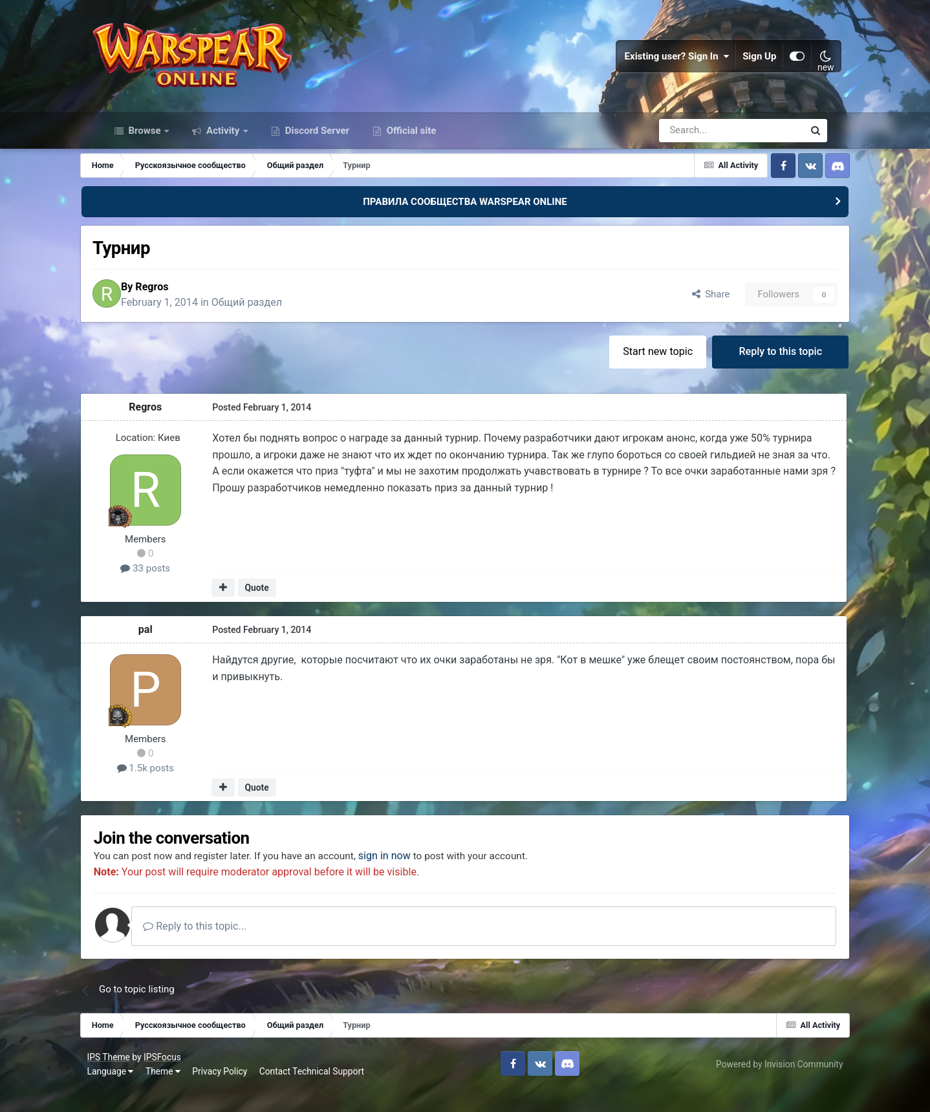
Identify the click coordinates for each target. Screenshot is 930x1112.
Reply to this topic (759, 371)
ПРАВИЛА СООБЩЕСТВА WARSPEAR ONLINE (465, 218)
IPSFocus (178, 1078)
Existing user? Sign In (662, 64)
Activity (223, 147)
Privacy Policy (235, 1092)
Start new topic (635, 371)
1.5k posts (168, 788)
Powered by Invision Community (763, 1085)
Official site (410, 147)
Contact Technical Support (327, 1092)
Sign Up (745, 64)
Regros (182, 305)
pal (168, 649)
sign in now (419, 877)
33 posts (168, 588)
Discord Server (316, 147)
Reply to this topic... (228, 947)
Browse (145, 147)
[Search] (697, 147)
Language (126, 1092)
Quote (278, 608)
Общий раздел (278, 320)
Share (687, 313)
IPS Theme (124, 1078)
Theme (178, 1092)
